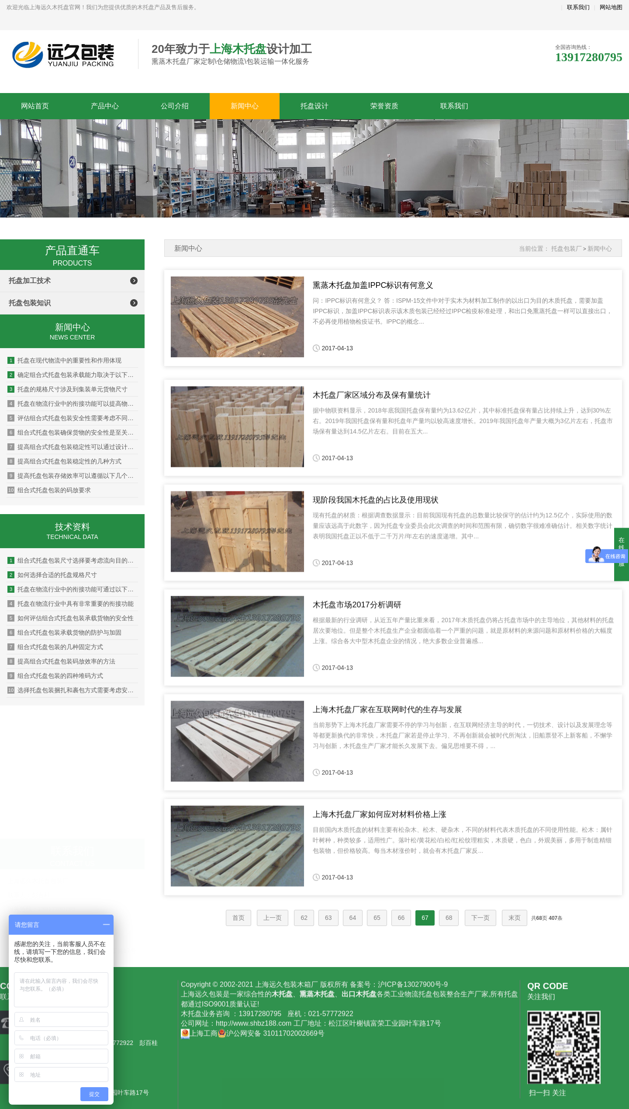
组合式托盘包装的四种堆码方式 (55, 675)
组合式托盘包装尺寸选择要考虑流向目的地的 (72, 560)
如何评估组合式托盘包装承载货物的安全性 (70, 618)
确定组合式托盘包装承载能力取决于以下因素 (72, 374)
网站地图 (611, 7)
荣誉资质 (384, 106)
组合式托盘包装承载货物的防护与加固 (64, 632)
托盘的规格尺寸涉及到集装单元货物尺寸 (67, 389)
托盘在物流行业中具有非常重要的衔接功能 (70, 603)
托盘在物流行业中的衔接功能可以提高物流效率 (72, 403)
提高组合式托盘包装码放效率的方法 (61, 661)
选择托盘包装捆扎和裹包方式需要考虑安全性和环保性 (72, 690)
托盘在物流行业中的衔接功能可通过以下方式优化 (72, 589)
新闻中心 (245, 106)
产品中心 (105, 106)
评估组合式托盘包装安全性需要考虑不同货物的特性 (72, 418)
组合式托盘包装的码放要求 (49, 490)
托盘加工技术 (30, 280)
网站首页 (35, 106)
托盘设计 (314, 106)
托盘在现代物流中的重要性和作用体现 (64, 360)
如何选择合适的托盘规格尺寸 (52, 574)
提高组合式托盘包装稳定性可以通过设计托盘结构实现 (72, 446)
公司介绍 (175, 106)
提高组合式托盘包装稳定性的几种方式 (64, 461)
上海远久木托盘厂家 (66, 55)
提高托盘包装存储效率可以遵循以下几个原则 (72, 475)
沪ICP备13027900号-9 (413, 1069)
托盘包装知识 (30, 303)
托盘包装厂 (566, 248)
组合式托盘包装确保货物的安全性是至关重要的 (72, 432)
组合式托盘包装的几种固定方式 (55, 646)
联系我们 (578, 7)
